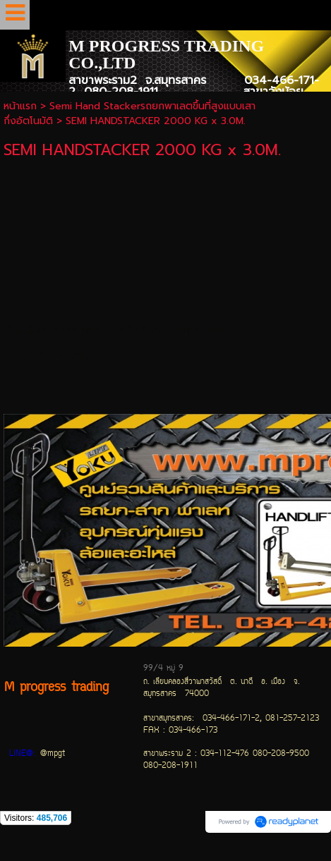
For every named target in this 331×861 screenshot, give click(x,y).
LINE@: (22, 754)
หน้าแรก (20, 106)
